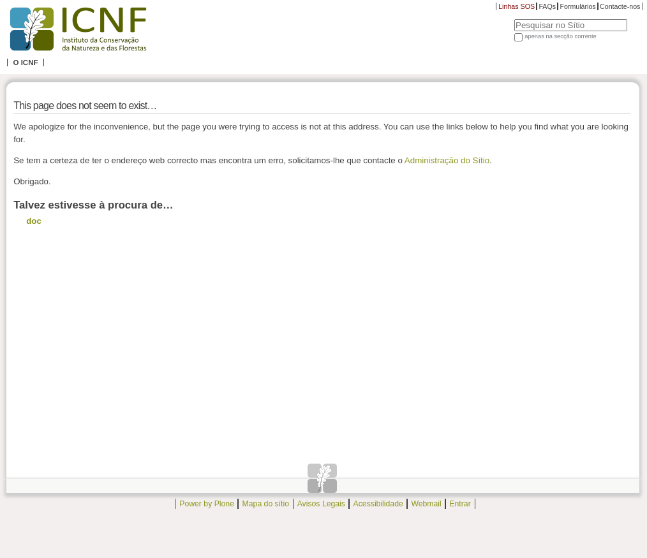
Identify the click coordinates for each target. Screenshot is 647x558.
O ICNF (25, 62)
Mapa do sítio (265, 503)
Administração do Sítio (447, 160)
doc (33, 221)
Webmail (426, 503)
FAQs (547, 6)
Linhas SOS (516, 6)
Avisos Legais (321, 503)
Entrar (459, 503)
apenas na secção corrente (560, 36)
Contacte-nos (620, 6)
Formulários (577, 6)
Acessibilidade (378, 503)
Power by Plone (206, 503)
